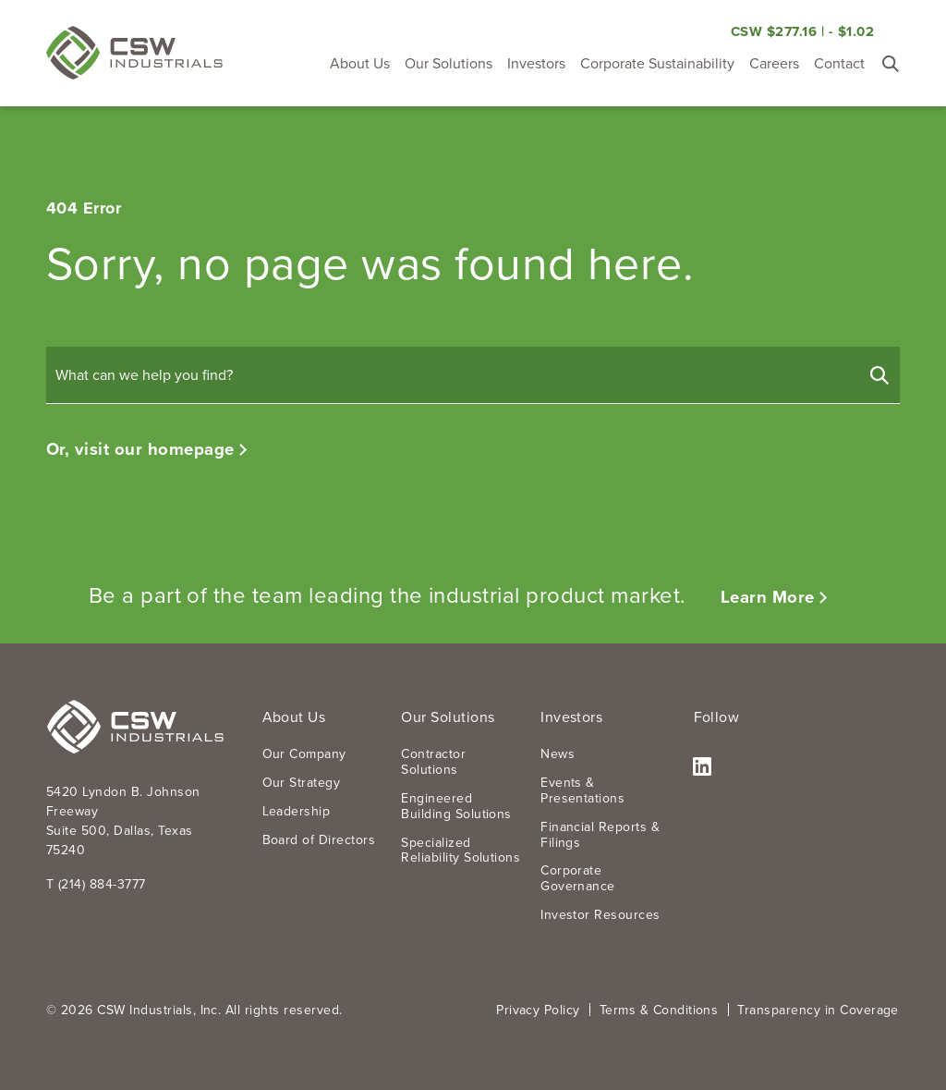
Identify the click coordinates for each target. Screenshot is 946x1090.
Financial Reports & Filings (600, 834)
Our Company (304, 754)
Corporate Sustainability (657, 63)
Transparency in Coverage (818, 1010)
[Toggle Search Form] (890, 63)
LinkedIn (702, 768)
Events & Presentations (582, 790)
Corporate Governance (577, 878)
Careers (774, 63)
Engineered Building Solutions (456, 806)
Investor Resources (600, 915)
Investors (536, 63)
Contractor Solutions (433, 761)
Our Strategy (301, 782)
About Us (360, 63)
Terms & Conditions (659, 1010)
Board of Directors (319, 840)
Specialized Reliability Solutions (460, 850)
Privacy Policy (538, 1010)
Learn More (768, 596)
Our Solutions (448, 63)
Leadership (296, 811)
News (557, 754)
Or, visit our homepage (140, 448)
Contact (839, 63)
